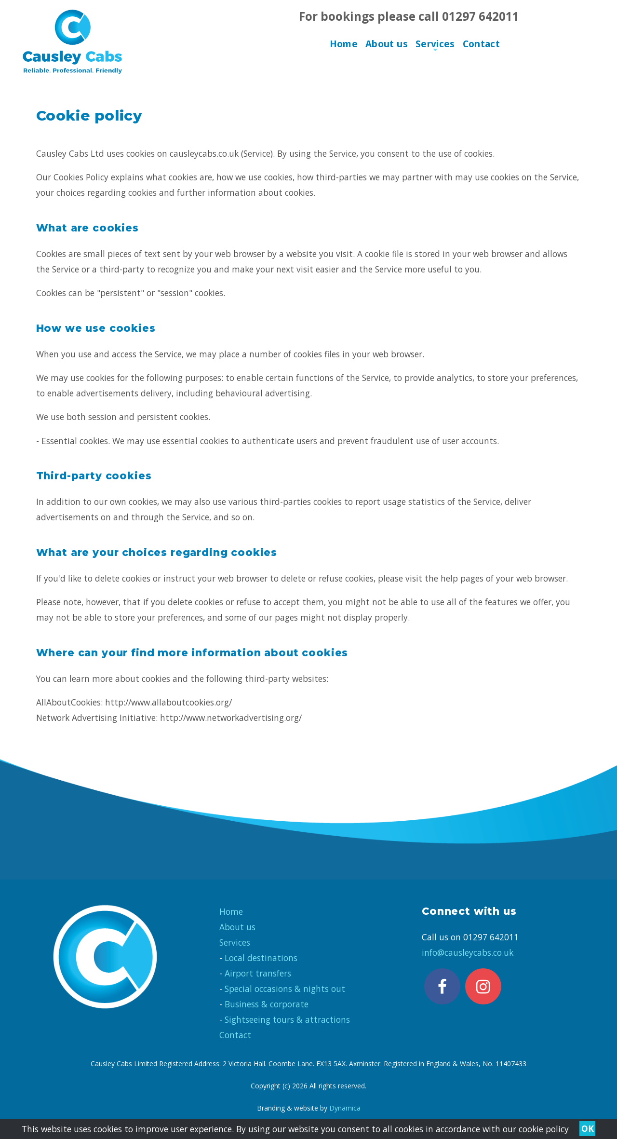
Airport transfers (258, 973)
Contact (481, 44)
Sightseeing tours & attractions (287, 1019)
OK (587, 1129)
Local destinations (261, 957)
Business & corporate (266, 1004)
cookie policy (544, 1129)
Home (344, 44)
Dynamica (345, 1107)
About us (386, 44)
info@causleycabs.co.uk (467, 952)
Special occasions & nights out (285, 988)
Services (435, 46)
